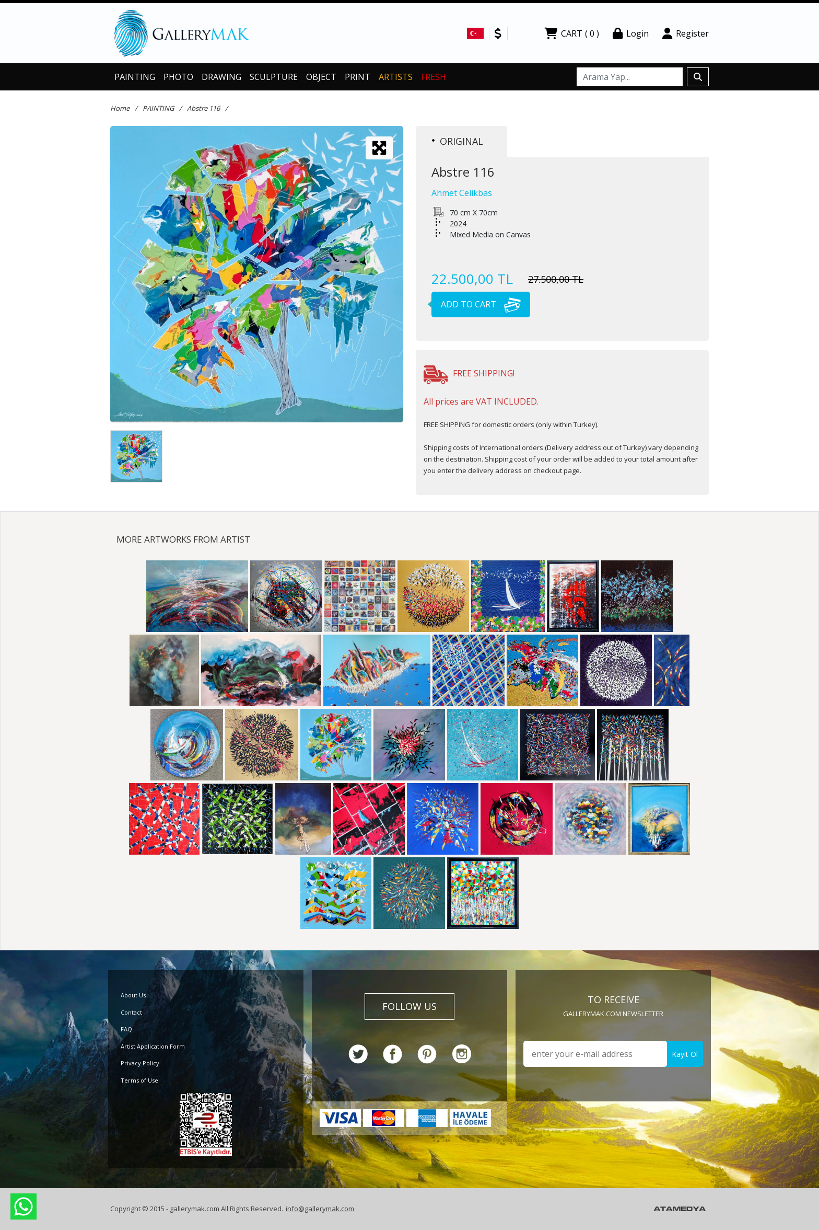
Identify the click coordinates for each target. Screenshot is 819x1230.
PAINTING (134, 77)
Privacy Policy (140, 1063)
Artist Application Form (153, 1046)
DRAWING (221, 77)
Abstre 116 (203, 108)
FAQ (126, 1029)
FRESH (433, 77)
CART (571, 33)
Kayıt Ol (685, 1054)
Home (120, 108)
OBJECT (321, 77)
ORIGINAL (457, 141)
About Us (133, 995)
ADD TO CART (476, 304)
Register (685, 33)
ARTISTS (396, 77)
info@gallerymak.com (320, 1208)
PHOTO (178, 77)
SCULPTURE (274, 77)
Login (631, 33)
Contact (131, 1012)
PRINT (357, 77)
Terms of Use (139, 1080)
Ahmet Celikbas (461, 193)
